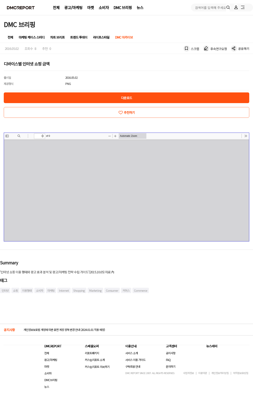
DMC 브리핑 (122, 7)
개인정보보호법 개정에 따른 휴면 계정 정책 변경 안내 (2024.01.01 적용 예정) (64, 330)
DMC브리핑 (50, 380)
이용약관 (202, 373)
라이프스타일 (101, 37)
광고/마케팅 (73, 7)
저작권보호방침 (240, 373)
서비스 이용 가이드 (135, 360)
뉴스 (140, 7)
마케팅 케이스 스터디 (32, 37)
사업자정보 (188, 373)
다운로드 (126, 97)
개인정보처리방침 (220, 373)
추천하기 (129, 112)
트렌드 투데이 (78, 37)
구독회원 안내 (132, 366)
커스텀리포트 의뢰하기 (97, 367)
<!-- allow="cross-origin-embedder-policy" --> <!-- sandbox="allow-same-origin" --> (126, 187)
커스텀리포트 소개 (95, 360)
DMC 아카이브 (124, 37)
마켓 (90, 7)
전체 (56, 7)
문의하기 (170, 366)
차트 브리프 (57, 37)
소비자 (104, 7)
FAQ (168, 360)
